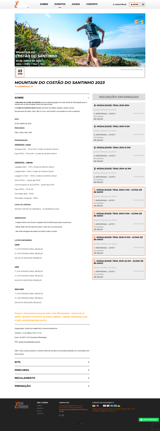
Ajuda (39, 411)
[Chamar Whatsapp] (148, 420)
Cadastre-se (119, 4)
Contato (40, 413)
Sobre (39, 405)
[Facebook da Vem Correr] (60, 415)
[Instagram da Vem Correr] (63, 415)
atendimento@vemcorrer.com (71, 406)
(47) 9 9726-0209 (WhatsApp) (70, 408)
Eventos (40, 408)
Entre (134, 4)
